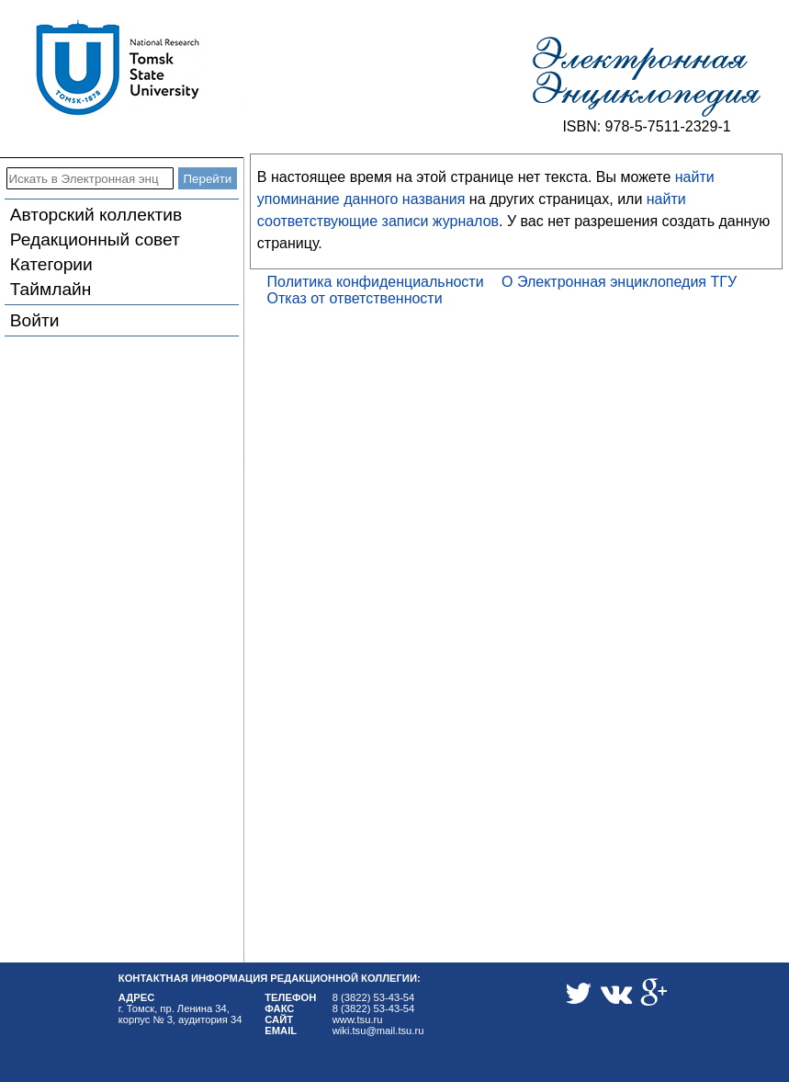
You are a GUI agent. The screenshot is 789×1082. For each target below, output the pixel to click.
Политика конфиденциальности (375, 282)
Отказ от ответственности (355, 298)
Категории (51, 264)
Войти (35, 320)
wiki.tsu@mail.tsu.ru (378, 1030)
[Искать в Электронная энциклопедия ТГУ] (90, 178)
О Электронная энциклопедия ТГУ (619, 282)
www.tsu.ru (358, 1019)
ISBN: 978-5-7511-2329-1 (646, 126)
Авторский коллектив (96, 214)
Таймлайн (51, 289)
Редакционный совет (95, 239)
